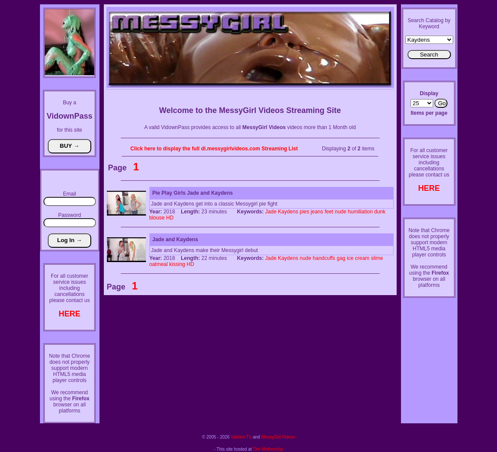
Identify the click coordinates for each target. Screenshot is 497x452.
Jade (270, 212)
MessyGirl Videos (278, 437)
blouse (157, 218)
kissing (177, 264)
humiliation (360, 212)
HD (169, 218)
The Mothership (268, 449)
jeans (317, 212)
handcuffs (324, 258)
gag (341, 258)
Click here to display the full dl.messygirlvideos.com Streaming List (214, 149)
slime (377, 258)
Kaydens (288, 212)
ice (350, 258)
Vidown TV (241, 437)
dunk (379, 212)
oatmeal (158, 264)
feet (329, 212)
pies (304, 212)
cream (362, 258)
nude (340, 212)
